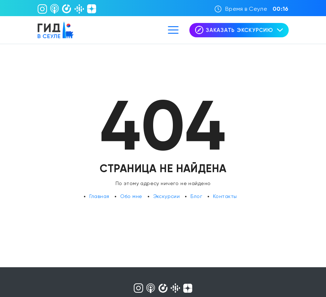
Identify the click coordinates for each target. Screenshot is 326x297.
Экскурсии (166, 196)
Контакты (225, 196)
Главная (99, 196)
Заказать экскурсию (239, 30)
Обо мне (131, 196)
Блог (196, 196)
